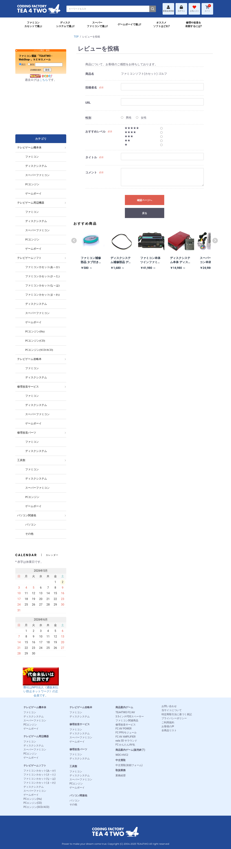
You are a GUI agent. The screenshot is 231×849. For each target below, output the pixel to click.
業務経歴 (121, 775)
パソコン (74, 800)
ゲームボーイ (31, 728)
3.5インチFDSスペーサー (130, 716)
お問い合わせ (169, 706)
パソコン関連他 (78, 795)
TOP (76, 36)
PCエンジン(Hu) (32, 798)
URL (88, 102)
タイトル (91, 157)
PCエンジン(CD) (32, 802)
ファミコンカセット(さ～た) (39, 774)
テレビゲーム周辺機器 (36, 736)
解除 (31, 64)
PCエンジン (30, 724)
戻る (144, 213)
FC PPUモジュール (126, 732)
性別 (88, 118)
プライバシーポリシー (174, 718)
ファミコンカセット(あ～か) (39, 770)
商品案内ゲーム (124, 707)
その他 (73, 804)
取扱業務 (121, 770)
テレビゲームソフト (34, 765)
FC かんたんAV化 (125, 744)
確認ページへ (144, 200)
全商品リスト (169, 730)
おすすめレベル (95, 131)
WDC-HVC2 (122, 754)
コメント (91, 172)
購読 (22, 64)
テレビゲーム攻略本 (80, 707)
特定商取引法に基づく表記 (177, 714)
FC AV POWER (124, 728)
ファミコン (29, 712)
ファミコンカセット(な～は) (39, 778)
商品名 (89, 74)
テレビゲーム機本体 (34, 707)
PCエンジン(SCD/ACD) (36, 807)
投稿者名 (91, 87)
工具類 (73, 766)
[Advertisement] (41, 111)
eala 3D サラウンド (126, 740)
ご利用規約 (168, 722)
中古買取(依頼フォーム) (129, 765)
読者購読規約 (35, 70)
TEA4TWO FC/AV (125, 712)
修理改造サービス (79, 724)
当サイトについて (172, 710)
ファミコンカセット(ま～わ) (39, 782)
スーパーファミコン (34, 720)
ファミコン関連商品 (127, 720)
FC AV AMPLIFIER (126, 736)
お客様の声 (168, 726)
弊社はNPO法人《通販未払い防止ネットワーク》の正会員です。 (41, 685)
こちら (43, 80)
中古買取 (121, 760)
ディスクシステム (33, 716)
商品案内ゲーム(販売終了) (130, 749)
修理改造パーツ (78, 749)
